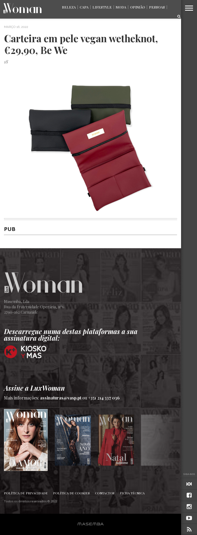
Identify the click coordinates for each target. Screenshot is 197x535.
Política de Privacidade (26, 493)
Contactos (104, 493)
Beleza (69, 7)
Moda (121, 7)
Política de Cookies (71, 493)
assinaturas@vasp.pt (60, 398)
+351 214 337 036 (104, 398)
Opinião (137, 7)
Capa (84, 7)
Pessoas (157, 7)
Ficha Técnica (132, 493)
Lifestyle (102, 7)
